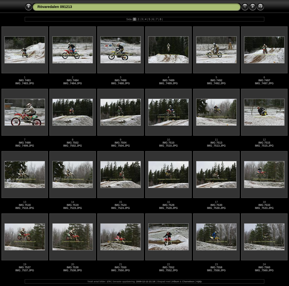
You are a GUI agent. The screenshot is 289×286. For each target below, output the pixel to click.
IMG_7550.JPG (120, 270)
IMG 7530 (216, 204)
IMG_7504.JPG (120, 145)
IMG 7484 (72, 80)
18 (264, 201)
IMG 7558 (216, 267)
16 (168, 201)
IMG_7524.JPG (120, 207)
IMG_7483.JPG (24, 83)
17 (216, 201)
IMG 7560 (264, 267)
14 (72, 201)
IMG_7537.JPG (24, 270)
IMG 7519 (72, 204)
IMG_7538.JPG (72, 270)
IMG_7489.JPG (168, 83)
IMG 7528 (168, 204)
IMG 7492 (216, 80)
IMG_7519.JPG (72, 207)
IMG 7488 (120, 80)
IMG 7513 (216, 142)
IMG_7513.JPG (216, 145)
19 (24, 264)
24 (264, 264)
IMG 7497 (264, 80)
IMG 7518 (24, 204)
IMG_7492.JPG (216, 83)
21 (120, 264)
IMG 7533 (264, 204)
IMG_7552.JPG (168, 270)
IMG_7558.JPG (216, 270)
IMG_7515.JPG (264, 145)
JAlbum (175, 281)
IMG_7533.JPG (264, 207)
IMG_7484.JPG (72, 83)
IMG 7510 (168, 142)
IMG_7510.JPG (168, 145)
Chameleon (188, 281)
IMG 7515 (264, 142)
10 (168, 139)
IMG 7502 (72, 142)
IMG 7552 (168, 267)
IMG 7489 (168, 80)
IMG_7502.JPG (72, 145)
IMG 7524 (120, 204)
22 (168, 264)
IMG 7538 (72, 267)
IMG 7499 (24, 142)
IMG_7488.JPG (120, 83)
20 (72, 264)
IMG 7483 (24, 80)
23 (216, 264)
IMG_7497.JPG (264, 83)
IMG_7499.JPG (24, 145)
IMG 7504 (120, 142)
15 (120, 201)
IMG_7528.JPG (168, 207)
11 (216, 139)
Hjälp (199, 281)
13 (24, 201)
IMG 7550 (120, 267)
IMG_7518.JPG (24, 207)
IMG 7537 (24, 267)
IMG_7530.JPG (216, 207)
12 (264, 139)
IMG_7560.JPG (264, 270)
